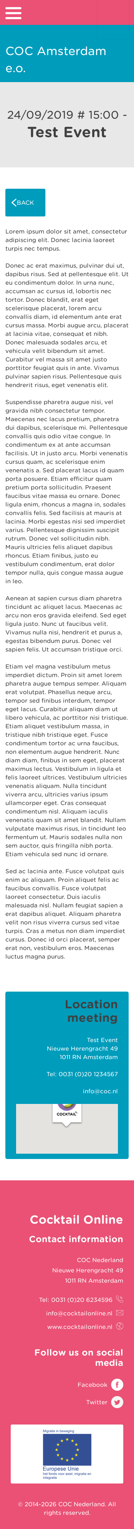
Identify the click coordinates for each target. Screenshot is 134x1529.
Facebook (93, 1384)
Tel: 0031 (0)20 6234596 (76, 1299)
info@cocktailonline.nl (79, 1313)
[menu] (13, 13)
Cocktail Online (113, 19)
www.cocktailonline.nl (80, 1326)
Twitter (97, 1402)
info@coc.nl (100, 1091)
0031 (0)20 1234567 (88, 1074)
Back (25, 202)
